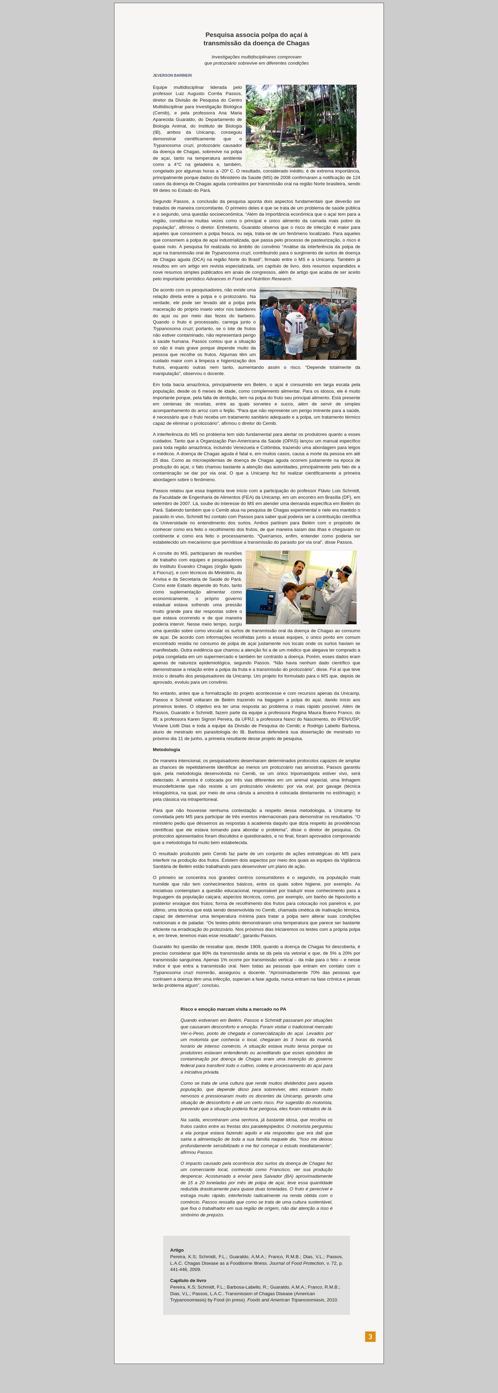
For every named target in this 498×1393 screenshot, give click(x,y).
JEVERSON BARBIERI (172, 75)
